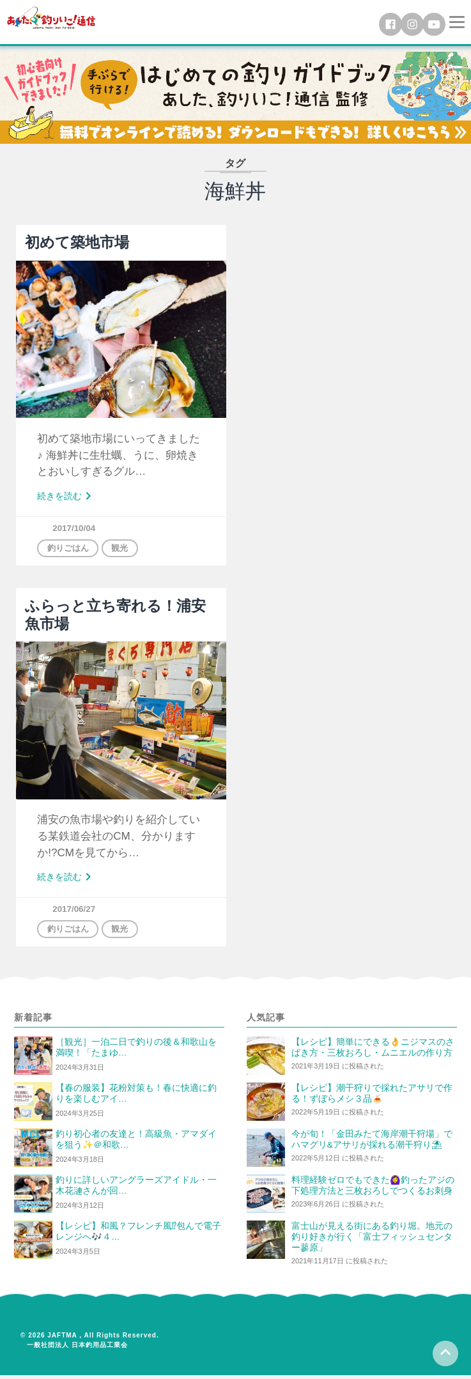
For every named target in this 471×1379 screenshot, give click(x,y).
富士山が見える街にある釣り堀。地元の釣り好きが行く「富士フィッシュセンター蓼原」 (371, 1240)
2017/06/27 (75, 911)
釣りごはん (70, 549)
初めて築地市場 (77, 242)
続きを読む (68, 497)
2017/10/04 (75, 528)
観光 (125, 549)
